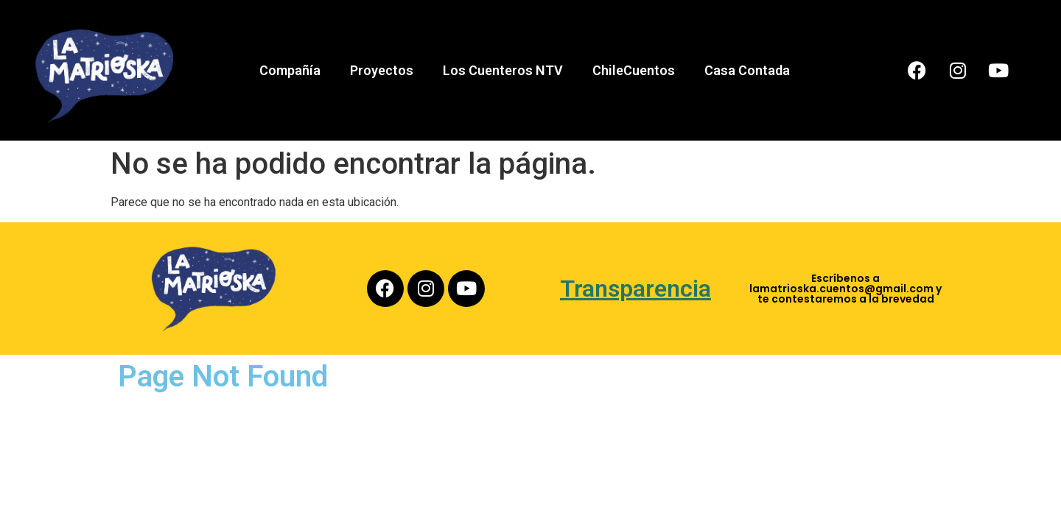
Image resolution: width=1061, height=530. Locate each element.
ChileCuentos (633, 70)
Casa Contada (747, 70)
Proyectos (381, 70)
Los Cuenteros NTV (503, 70)
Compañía (290, 70)
